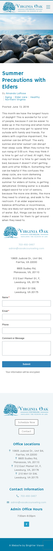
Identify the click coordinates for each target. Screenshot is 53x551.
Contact (26, 431)
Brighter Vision (35, 545)
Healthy (35, 97)
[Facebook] (26, 524)
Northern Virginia (15, 99)
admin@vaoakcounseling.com (26, 248)
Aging (8, 97)
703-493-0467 (27, 244)
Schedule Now (26, 422)
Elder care (21, 97)
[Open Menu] (48, 7)
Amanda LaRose (16, 93)
